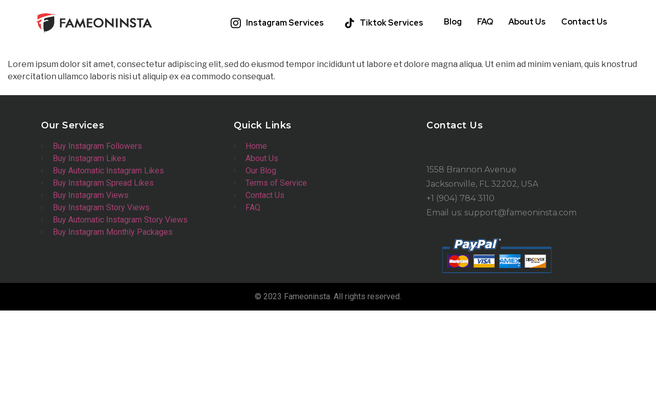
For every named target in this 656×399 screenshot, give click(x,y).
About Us (527, 21)
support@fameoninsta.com (520, 212)
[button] (280, 23)
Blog (453, 21)
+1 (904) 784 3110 (460, 198)
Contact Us (584, 21)
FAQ (485, 21)
